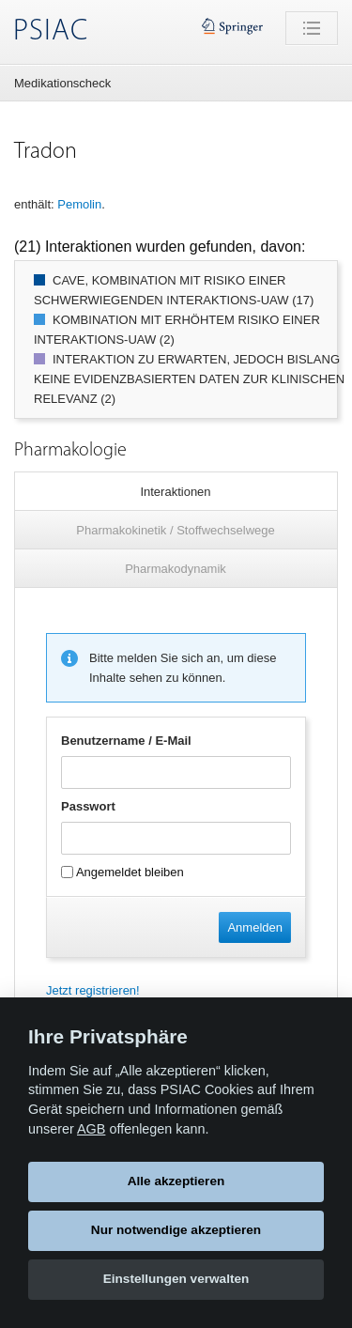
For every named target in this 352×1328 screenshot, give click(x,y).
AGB (91, 1128)
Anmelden (255, 927)
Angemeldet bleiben (122, 872)
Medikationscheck (62, 83)
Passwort (88, 806)
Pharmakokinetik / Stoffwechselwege (175, 530)
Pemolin (79, 204)
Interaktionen (175, 492)
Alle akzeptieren (176, 1181)
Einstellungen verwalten (176, 1279)
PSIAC (50, 32)
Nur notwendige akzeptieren (176, 1230)
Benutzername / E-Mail (126, 740)
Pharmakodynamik (175, 569)
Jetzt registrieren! (93, 990)
